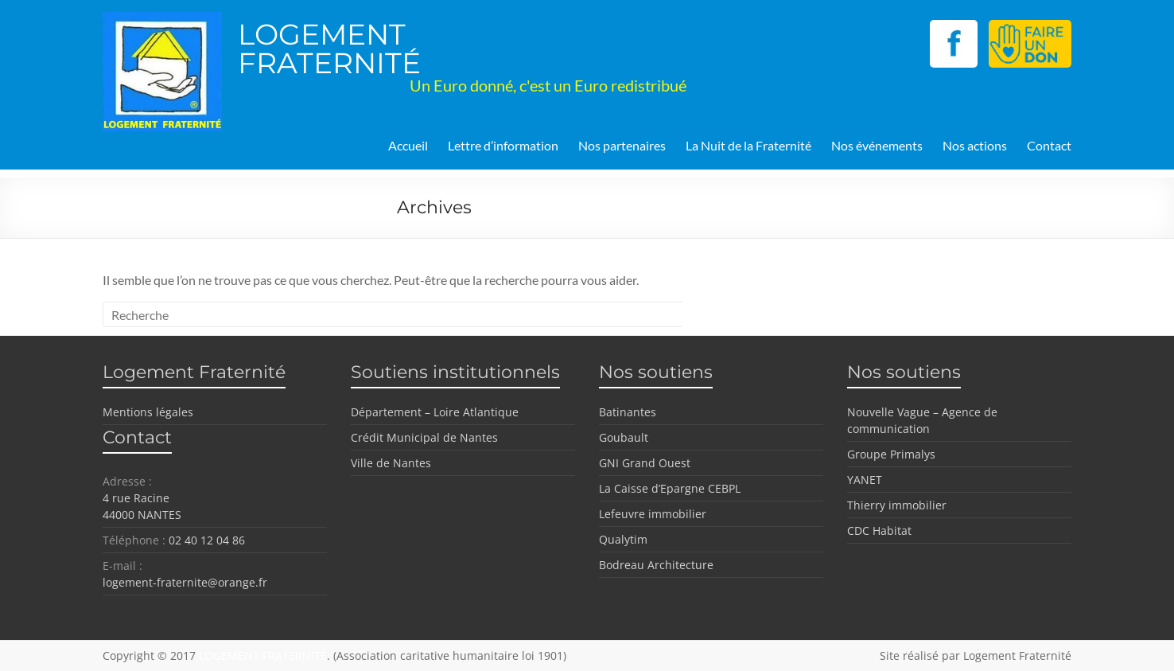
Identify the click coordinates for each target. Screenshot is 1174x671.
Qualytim (623, 539)
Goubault (623, 437)
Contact (1049, 145)
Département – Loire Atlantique (435, 411)
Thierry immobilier (897, 505)
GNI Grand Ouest (644, 462)
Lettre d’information (503, 145)
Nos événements (877, 145)
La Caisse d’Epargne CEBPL (670, 488)
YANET (864, 479)
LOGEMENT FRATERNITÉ (329, 48)
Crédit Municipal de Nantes (424, 437)
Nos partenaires (622, 145)
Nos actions (975, 145)
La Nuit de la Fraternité (748, 145)
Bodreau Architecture (656, 564)
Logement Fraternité (1017, 655)
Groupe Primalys (891, 454)
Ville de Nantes (391, 462)
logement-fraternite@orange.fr (185, 582)
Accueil (408, 145)
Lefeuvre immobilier (652, 513)
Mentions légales (148, 411)
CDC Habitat (879, 530)
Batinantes (627, 411)
